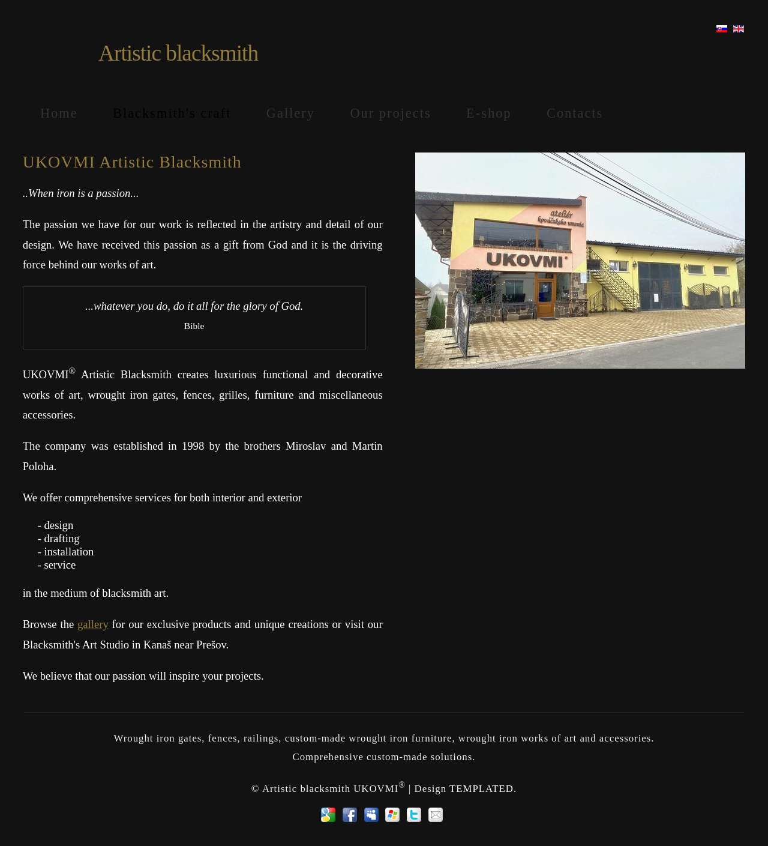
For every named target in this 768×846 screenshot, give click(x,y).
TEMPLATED (481, 788)
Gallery (290, 113)
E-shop (488, 113)
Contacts (575, 113)
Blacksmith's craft (172, 113)
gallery (93, 624)
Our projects (390, 113)
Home (59, 113)
